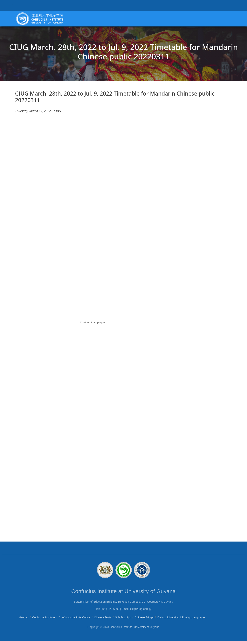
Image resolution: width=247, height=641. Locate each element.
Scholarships (123, 617)
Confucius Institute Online (74, 617)
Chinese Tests (102, 617)
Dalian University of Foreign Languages (181, 617)
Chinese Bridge (144, 617)
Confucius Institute (43, 617)
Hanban (23, 617)
